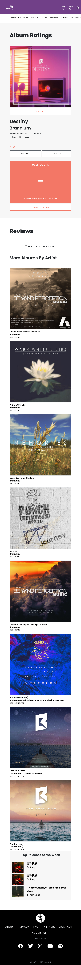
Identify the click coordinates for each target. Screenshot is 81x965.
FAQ (36, 927)
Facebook (25, 153)
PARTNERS (49, 927)
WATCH (34, 17)
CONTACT (66, 927)
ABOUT (10, 927)
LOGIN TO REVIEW (40, 207)
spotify (40, 111)
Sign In (64, 7)
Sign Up (71, 7)
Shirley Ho (33, 867)
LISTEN (44, 17)
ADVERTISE (39, 933)
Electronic (15, 337)
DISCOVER (23, 17)
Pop (22, 703)
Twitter (56, 153)
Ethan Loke (33, 895)
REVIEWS (54, 17)
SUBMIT (64, 17)
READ (13, 17)
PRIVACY (24, 927)
